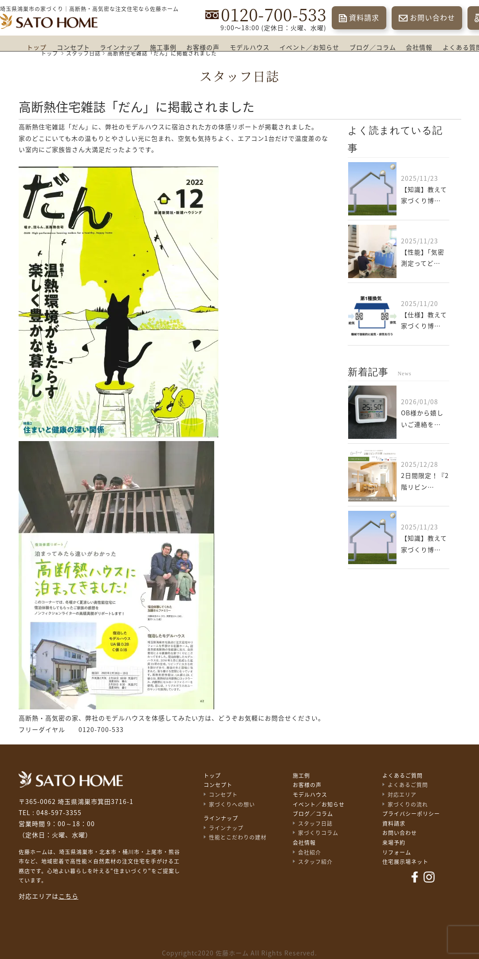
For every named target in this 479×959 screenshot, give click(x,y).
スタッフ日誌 (315, 823)
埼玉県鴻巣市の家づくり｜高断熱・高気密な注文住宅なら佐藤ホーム (89, 9)
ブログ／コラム (372, 47)
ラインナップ (120, 47)
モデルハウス (250, 47)
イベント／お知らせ (309, 47)
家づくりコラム (318, 833)
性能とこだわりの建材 (238, 837)
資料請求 (364, 17)
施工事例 (163, 47)
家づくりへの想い (232, 804)
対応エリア (402, 794)
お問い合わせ (432, 17)
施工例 (301, 775)
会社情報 (419, 47)
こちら (69, 896)
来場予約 (393, 842)
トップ (37, 47)
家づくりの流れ (408, 804)
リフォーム (396, 852)
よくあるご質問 (402, 775)
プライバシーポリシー (411, 813)
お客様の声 (203, 47)
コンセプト (73, 47)
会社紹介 (309, 852)
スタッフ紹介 (315, 861)
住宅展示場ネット (405, 861)
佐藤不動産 (71, 779)
